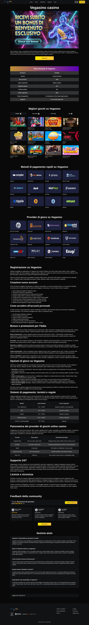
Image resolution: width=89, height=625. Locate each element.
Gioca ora (44, 58)
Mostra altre (44, 524)
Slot (70, 113)
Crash (53, 113)
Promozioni (75, 611)
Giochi (31, 2)
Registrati (82, 1)
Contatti (74, 608)
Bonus (36, 2)
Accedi (76, 2)
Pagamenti (42, 2)
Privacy (58, 613)
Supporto (50, 2)
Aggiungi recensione (71, 502)
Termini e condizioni (61, 608)
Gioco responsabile (61, 611)
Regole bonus (76, 613)
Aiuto (55, 2)
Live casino (35, 113)
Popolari (18, 113)
